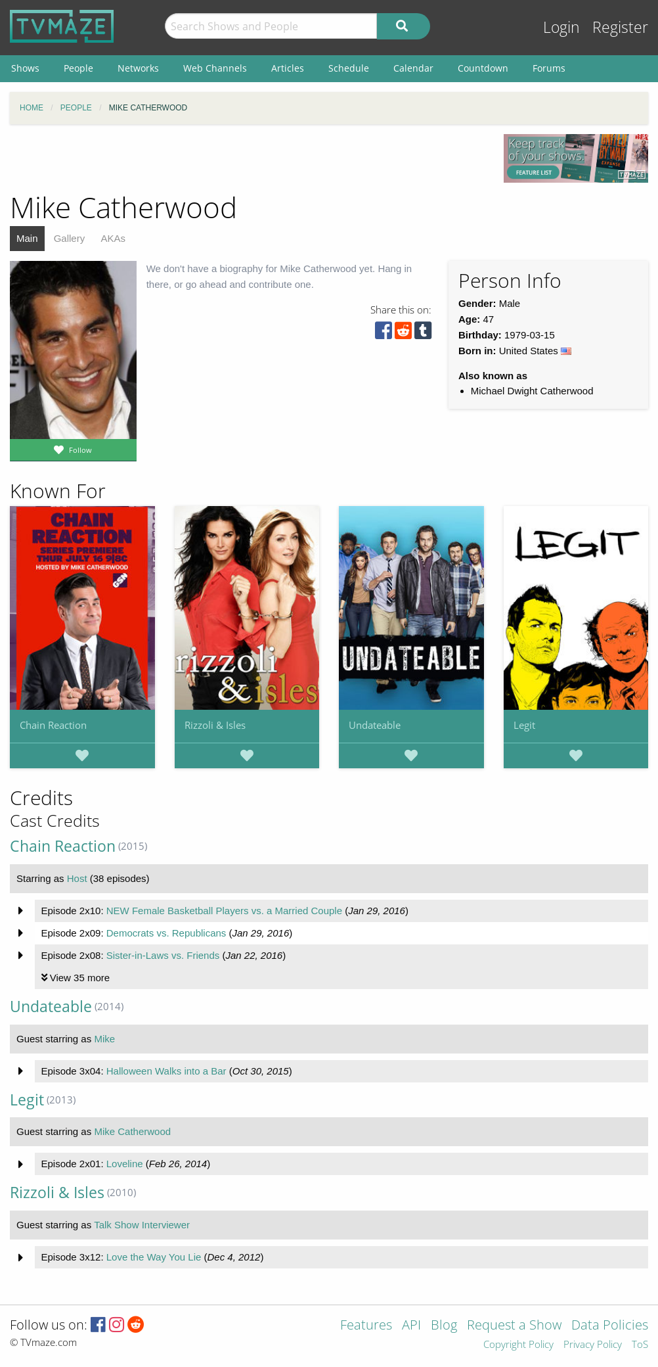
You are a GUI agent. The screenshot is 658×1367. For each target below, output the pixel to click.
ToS (640, 1345)
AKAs (112, 238)
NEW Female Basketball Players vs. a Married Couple (224, 910)
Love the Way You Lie (154, 1257)
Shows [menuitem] (25, 68)
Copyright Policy (518, 1345)
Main (27, 238)
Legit (524, 724)
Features (366, 1325)
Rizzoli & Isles (215, 724)
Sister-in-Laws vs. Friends (163, 955)
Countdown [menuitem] (483, 68)
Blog (444, 1325)
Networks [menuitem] (138, 68)
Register (620, 27)
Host (77, 878)
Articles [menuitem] (287, 68)
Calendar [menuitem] (413, 68)
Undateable (375, 724)
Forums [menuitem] (549, 68)
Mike (104, 1038)
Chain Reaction (53, 724)
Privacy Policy (592, 1345)
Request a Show (514, 1325)
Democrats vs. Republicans (166, 932)
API (411, 1325)
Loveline (124, 1163)
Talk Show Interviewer (142, 1224)
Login (561, 27)
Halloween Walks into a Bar (166, 1071)
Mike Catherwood (132, 1131)
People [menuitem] (78, 68)
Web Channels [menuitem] (215, 68)
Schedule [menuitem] (348, 68)
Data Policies (609, 1325)
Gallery (69, 238)
